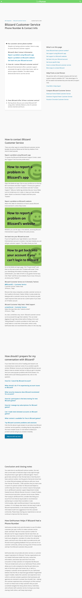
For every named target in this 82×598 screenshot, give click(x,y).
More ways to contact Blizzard (55, 68)
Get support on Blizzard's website (56, 56)
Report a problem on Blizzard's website (21, 58)
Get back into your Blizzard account (20, 60)
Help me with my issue (14, 436)
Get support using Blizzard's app (56, 53)
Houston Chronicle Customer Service (57, 99)
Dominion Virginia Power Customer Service (59, 96)
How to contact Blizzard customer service (58, 65)
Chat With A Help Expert (53, 86)
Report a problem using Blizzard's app (21, 55)
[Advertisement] (23, 86)
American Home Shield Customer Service (58, 94)
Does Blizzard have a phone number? (57, 50)
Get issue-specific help (53, 62)
